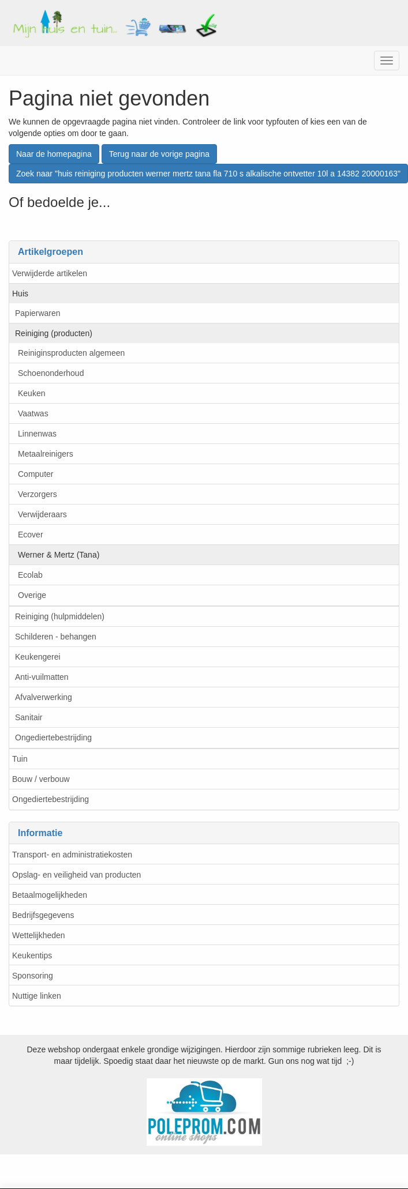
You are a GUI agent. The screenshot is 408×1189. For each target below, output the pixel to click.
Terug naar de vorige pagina (159, 154)
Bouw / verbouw (41, 779)
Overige (32, 595)
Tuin (20, 758)
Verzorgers (37, 494)
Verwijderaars (42, 514)
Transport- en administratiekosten (72, 854)
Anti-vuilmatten (42, 677)
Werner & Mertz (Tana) (58, 554)
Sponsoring (32, 975)
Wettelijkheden (38, 935)
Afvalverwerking (43, 697)
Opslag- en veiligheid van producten (76, 874)
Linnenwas (37, 433)
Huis (20, 293)
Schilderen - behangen (55, 636)
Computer (35, 474)
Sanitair (28, 717)
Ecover (30, 534)
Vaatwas (33, 413)
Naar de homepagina (54, 154)
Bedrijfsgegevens (43, 915)
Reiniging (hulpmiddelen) (59, 616)
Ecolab (30, 575)
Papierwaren (38, 313)
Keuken (31, 393)
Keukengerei (38, 656)
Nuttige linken (36, 995)
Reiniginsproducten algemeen (71, 353)
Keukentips (32, 955)
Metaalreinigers (45, 453)
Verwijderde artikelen (49, 273)
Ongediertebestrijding (53, 737)
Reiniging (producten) (53, 333)
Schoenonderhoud (51, 373)
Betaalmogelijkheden (49, 895)
